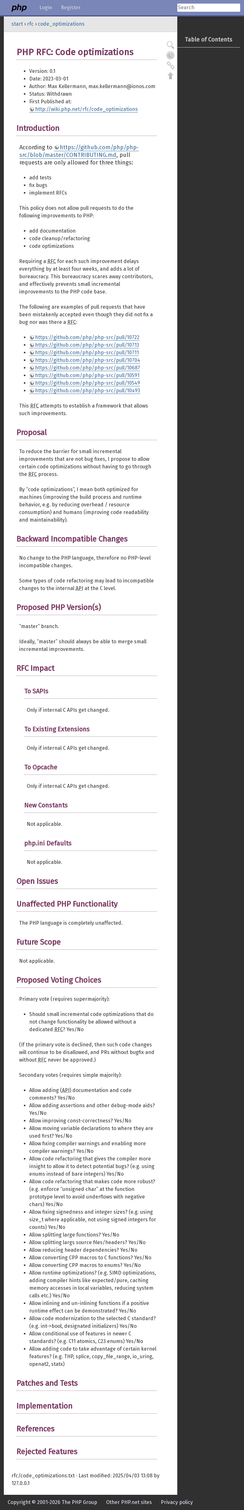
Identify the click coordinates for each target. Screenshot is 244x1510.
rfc (30, 24)
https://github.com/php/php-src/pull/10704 (87, 360)
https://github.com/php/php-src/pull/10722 (87, 337)
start (17, 24)
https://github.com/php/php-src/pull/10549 (87, 383)
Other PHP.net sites (129, 1502)
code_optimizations (61, 24)
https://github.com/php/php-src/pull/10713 (87, 345)
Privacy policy (177, 1502)
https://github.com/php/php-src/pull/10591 (87, 375)
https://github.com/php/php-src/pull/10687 (87, 368)
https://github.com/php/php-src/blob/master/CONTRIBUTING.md (79, 151)
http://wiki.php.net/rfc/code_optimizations (86, 109)
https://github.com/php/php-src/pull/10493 (87, 391)
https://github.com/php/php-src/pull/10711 (87, 353)
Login (45, 7)
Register (71, 7)
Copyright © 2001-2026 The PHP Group (52, 1502)
